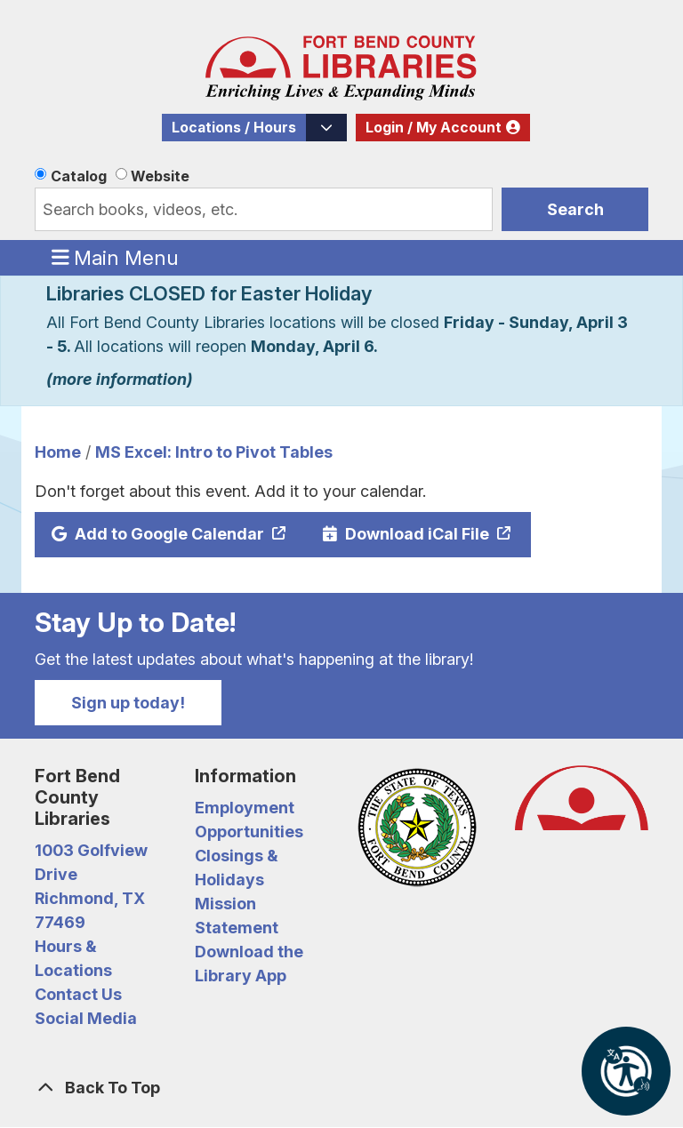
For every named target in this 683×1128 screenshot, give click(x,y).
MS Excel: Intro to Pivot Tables (214, 452)
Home (58, 452)
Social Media (86, 1018)
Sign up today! (128, 702)
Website (160, 176)
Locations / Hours (234, 127)
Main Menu (116, 256)
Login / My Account (434, 127)
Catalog (79, 176)
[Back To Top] (341, 1087)
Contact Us (78, 994)
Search (575, 209)
